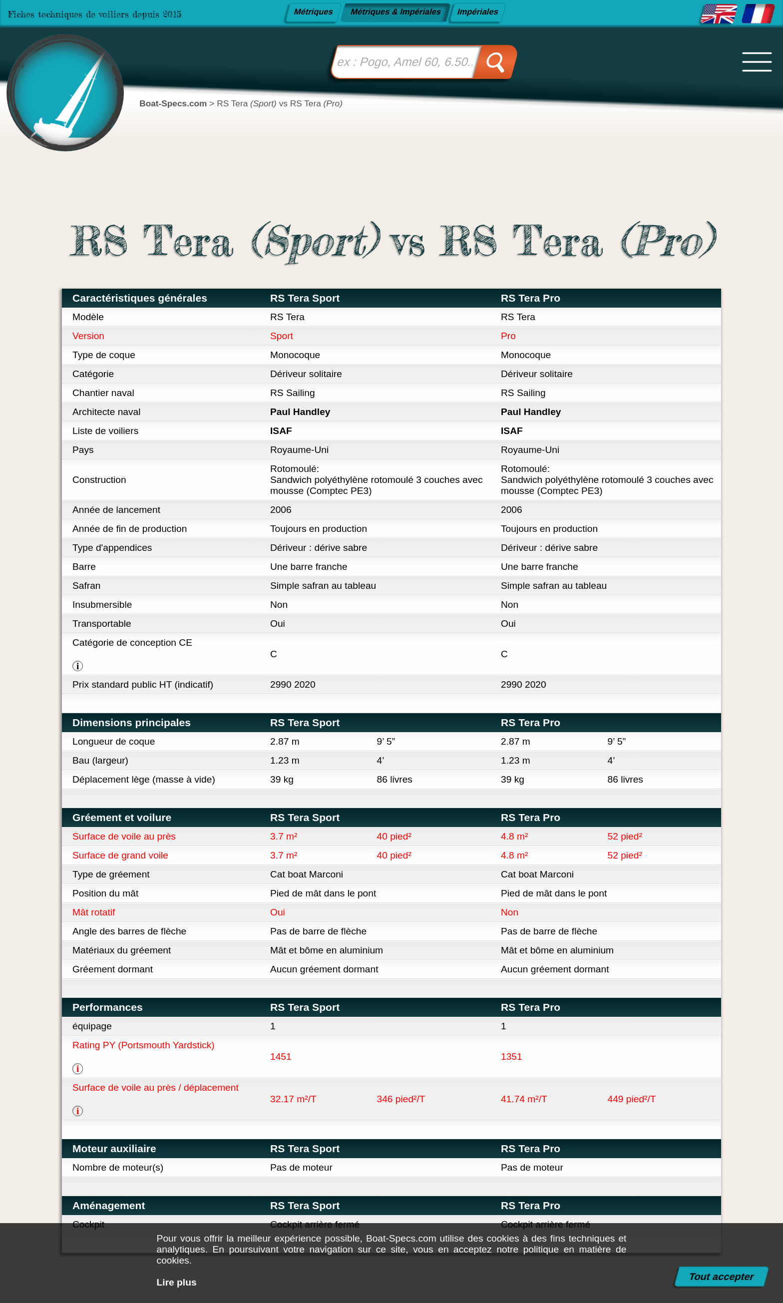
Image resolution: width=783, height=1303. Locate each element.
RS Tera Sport (305, 298)
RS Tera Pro (530, 298)
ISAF (281, 431)
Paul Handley (300, 412)
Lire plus (177, 1282)
